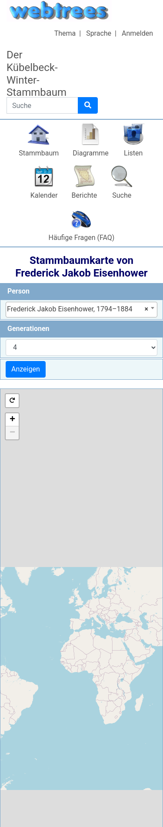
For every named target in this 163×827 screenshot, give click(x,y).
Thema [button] (65, 33)
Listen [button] (133, 153)
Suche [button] (121, 195)
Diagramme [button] (90, 153)
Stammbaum (39, 153)
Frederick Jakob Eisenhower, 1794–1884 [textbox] (77, 309)
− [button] (12, 432)
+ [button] (12, 419)
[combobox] (81, 309)
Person (18, 291)
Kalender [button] (44, 195)
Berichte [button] (84, 195)
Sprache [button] (98, 33)
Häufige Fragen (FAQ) (82, 237)
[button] (12, 400)
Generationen (28, 328)
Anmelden (137, 33)
